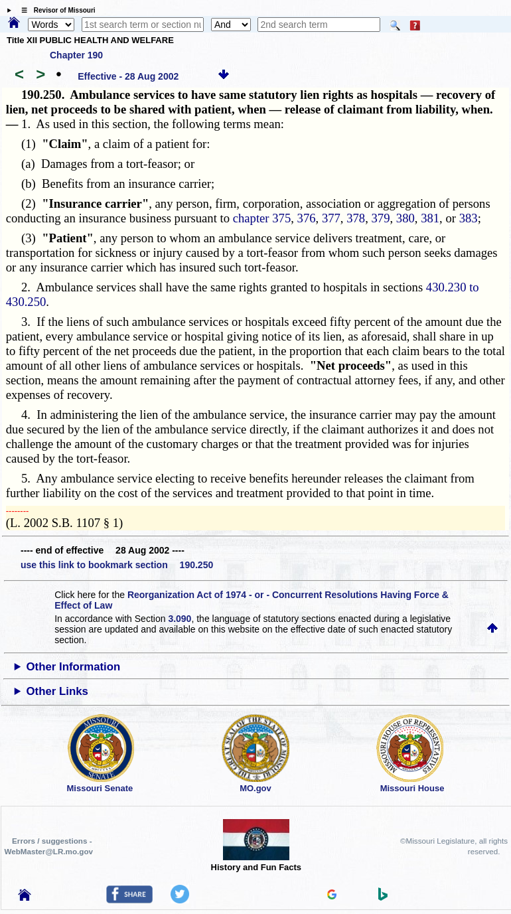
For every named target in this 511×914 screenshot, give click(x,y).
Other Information (74, 666)
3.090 (179, 618)
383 (468, 218)
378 (355, 218)
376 (306, 218)
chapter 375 (262, 218)
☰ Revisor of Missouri (55, 10)
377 (331, 218)
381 (430, 218)
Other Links (57, 691)
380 (405, 218)
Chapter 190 (76, 55)
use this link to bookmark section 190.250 (117, 565)
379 (381, 218)
